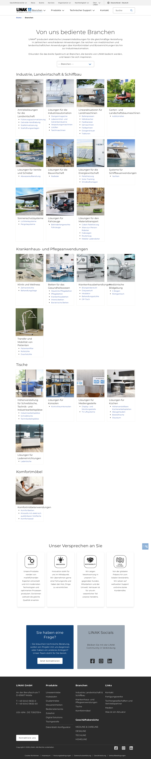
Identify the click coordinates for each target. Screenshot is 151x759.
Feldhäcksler (87, 122)
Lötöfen (54, 127)
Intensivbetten (57, 300)
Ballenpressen (88, 116)
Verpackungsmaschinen (61, 124)
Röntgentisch (118, 294)
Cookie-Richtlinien (32, 755)
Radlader (55, 176)
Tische (79, 706)
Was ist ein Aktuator (115, 712)
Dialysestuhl (87, 290)
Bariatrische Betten (59, 302)
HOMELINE (81, 739)
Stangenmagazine (59, 116)
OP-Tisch (86, 299)
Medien (109, 708)
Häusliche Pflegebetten (61, 291)
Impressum (46, 755)
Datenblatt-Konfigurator (58, 727)
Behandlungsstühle (90, 296)
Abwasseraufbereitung (31, 176)
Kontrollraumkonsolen (61, 406)
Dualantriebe (52, 701)
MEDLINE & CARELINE (87, 727)
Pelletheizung (88, 176)
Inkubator (86, 293)
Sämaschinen (88, 125)
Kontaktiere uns (27, 738)
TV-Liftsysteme (88, 412)
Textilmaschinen (58, 130)
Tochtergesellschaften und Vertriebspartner (118, 702)
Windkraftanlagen (90, 182)
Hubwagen (86, 233)
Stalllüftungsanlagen (30, 128)
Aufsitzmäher (118, 116)
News (33, 3)
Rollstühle (25, 351)
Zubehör (50, 713)
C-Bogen (116, 291)
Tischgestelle (52, 721)
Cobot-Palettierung (90, 224)
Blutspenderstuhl (89, 288)
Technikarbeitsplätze (30, 419)
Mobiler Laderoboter (91, 239)
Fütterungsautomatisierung (33, 119)
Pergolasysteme (28, 224)
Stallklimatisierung (29, 125)
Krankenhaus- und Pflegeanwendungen (86, 701)
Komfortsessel (27, 519)
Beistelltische (118, 415)
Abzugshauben (118, 412)
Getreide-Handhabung (30, 122)
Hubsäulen (51, 696)
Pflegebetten (57, 294)
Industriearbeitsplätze (30, 413)
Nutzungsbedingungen (62, 755)
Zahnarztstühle (27, 288)
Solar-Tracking (88, 179)
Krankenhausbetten (59, 297)
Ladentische (26, 461)
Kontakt (109, 692)
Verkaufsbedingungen (117, 755)
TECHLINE (81, 735)
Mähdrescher (87, 119)
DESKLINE (81, 731)
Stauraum (116, 418)
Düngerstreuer (88, 131)
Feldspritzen (87, 128)
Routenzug (86, 236)
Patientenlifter (27, 348)
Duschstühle (26, 354)
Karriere (51, 3)
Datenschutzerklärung (82, 755)
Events (41, 3)
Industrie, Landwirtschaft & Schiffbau (89, 694)
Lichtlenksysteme (28, 221)
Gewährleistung (100, 755)
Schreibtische (27, 416)
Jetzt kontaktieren (50, 661)
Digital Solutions (54, 717)
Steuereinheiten (54, 705)
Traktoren (86, 133)
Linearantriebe (53, 692)
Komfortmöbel (83, 710)
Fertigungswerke (114, 696)
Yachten (115, 176)
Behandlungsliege (29, 290)
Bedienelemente (54, 709)
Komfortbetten (27, 510)
